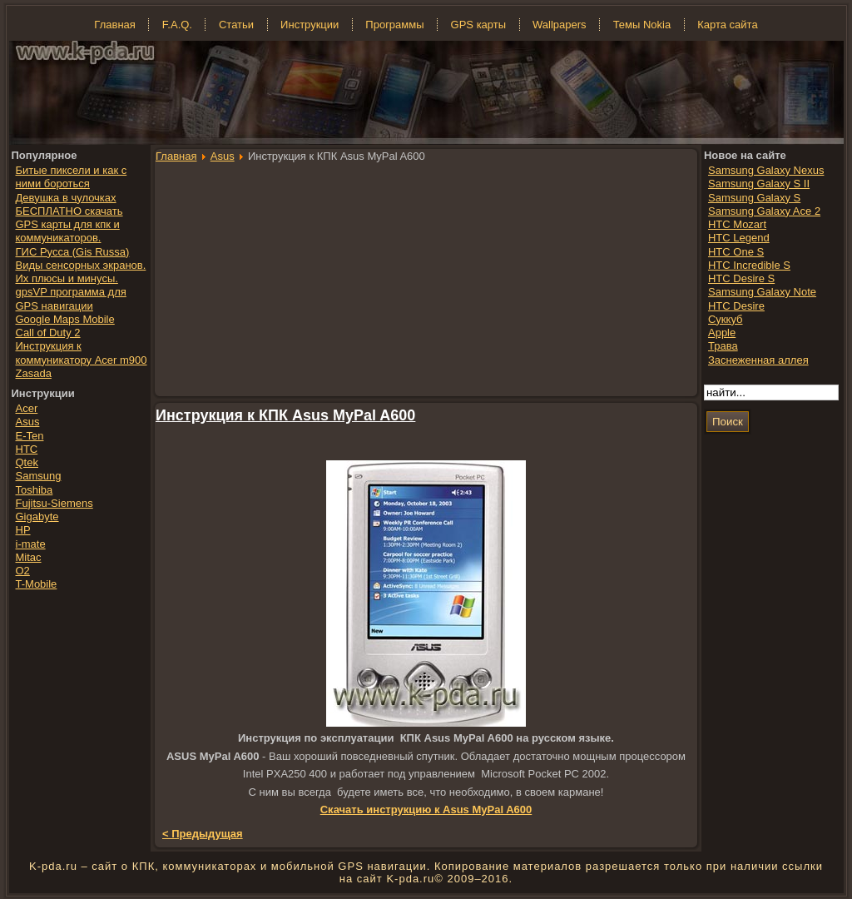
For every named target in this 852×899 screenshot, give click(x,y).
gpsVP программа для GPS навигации (71, 298)
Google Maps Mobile (65, 319)
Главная (176, 156)
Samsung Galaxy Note (762, 292)
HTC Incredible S (749, 265)
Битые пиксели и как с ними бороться (71, 177)
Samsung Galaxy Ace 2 (764, 211)
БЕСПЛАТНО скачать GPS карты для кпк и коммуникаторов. (69, 225)
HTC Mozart (737, 224)
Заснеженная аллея (758, 360)
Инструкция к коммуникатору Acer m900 (81, 352)
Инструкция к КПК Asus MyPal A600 (285, 415)
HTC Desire (736, 306)
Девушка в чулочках (66, 197)
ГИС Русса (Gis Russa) (73, 252)
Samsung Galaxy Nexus (766, 170)
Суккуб (725, 319)
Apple (722, 332)
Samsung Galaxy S (754, 197)
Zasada (34, 373)
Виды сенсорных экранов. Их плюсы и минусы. (81, 272)
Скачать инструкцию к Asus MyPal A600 (426, 809)
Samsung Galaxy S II (759, 183)
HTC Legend (739, 237)
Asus (223, 156)
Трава (723, 346)
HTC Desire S (741, 278)
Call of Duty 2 (48, 332)
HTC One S (736, 252)
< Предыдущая (202, 833)
